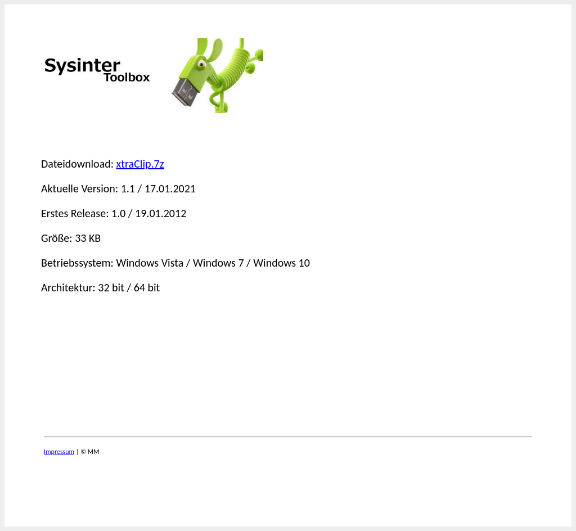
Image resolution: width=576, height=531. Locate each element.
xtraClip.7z (140, 163)
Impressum (59, 452)
